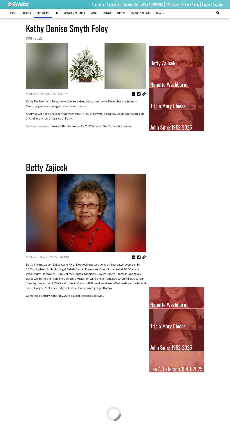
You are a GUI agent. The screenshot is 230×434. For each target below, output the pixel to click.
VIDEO (94, 13)
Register (218, 4)
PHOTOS (121, 13)
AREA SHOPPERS (152, 4)
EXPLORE (107, 13)
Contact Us (131, 4)
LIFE (56, 13)
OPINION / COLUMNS (74, 13)
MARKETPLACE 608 (140, 13)
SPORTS (27, 13)
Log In (206, 4)
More (161, 13)
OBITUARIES (43, 13)
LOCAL (13, 13)
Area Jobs (98, 4)
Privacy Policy (190, 4)
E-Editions (172, 4)
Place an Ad (114, 4)
